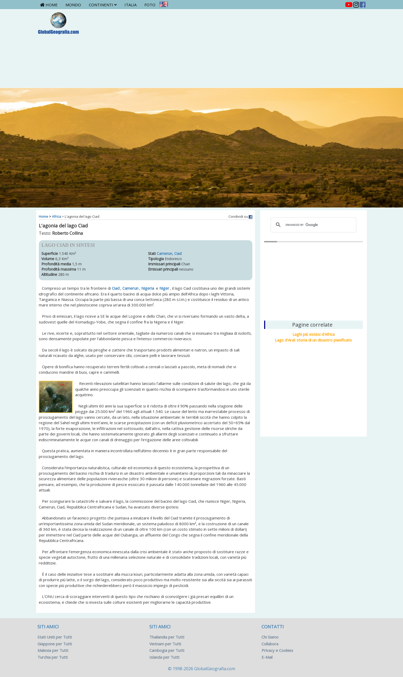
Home (49, 4)
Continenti (103, 4)
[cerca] (313, 225)
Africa (56, 216)
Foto (149, 4)
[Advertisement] (229, 48)
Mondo (73, 4)
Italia (130, 4)
